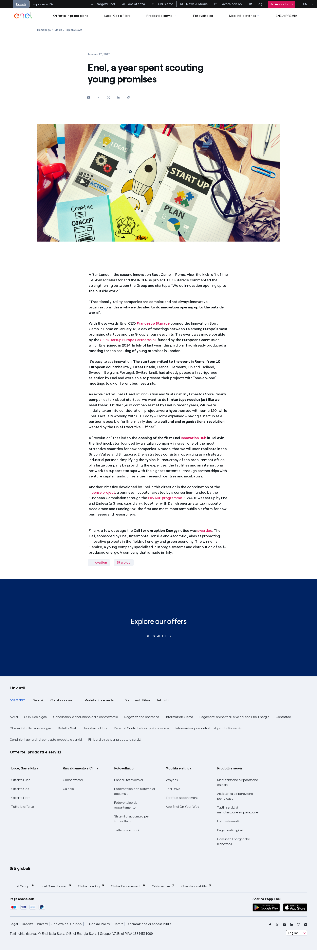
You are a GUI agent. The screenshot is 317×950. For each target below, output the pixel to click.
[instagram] (298, 924)
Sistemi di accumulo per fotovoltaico (131, 818)
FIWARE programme (165, 498)
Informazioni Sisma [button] (179, 717)
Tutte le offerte (22, 807)
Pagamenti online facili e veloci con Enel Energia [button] (234, 717)
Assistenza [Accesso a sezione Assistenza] (133, 4)
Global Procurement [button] (128, 886)
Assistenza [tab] (17, 700)
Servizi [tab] (38, 700)
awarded (204, 530)
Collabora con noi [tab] (63, 700)
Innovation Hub (193, 438)
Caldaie (68, 789)
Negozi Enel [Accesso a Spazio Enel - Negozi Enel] (102, 4)
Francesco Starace (153, 323)
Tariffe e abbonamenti (182, 798)
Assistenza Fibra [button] (96, 728)
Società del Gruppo (67, 924)
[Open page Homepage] (44, 29)
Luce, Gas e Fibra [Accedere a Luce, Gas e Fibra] (117, 16)
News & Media (194, 4)
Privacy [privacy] (42, 924)
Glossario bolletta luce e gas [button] (31, 728)
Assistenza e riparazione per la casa (235, 796)
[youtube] (284, 924)
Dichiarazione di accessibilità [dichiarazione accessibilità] (149, 924)
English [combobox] (293, 933)
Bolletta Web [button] (67, 728)
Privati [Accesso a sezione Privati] (21, 4)
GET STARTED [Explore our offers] (158, 636)
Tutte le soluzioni (126, 830)
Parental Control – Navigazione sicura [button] (141, 728)
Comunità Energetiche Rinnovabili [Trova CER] (233, 841)
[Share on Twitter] (108, 97)
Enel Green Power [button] (56, 886)
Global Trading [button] (91, 886)
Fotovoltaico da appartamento (125, 805)
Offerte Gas (20, 789)
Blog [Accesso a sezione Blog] (255, 4)
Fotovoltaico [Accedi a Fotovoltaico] (203, 16)
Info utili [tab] (163, 700)
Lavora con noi (228, 4)
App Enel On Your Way (182, 807)
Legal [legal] (14, 924)
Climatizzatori (73, 780)
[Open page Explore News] (74, 29)
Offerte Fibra (21, 798)
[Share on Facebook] (98, 97)
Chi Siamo (162, 4)
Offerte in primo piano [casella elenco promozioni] (70, 16)
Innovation (99, 562)
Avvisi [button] (14, 717)
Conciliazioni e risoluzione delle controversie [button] (85, 717)
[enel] (23, 15)
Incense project (102, 492)
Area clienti (281, 4)
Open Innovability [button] (196, 886)
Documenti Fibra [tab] (137, 700)
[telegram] (305, 924)
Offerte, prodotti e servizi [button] (35, 752)
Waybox (172, 780)
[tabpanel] (158, 728)
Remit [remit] (118, 924)
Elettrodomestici (229, 821)
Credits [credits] (27, 924)
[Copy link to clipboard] (128, 97)
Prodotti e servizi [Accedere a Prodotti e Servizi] (161, 16)
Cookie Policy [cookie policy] (99, 924)
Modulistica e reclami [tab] (101, 700)
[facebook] (270, 924)
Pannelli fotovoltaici (128, 780)
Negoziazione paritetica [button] (141, 717)
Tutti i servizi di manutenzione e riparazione (237, 810)
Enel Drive (173, 789)
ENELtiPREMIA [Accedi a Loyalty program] (286, 16)
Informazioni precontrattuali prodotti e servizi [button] (208, 728)
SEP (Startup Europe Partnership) (128, 340)
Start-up (124, 562)
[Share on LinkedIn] (118, 97)
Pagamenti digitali (230, 830)
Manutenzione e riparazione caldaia (237, 782)
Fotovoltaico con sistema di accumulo (134, 791)
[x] (277, 924)
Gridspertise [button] (163, 886)
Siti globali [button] (20, 868)
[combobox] (296, 932)
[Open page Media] (58, 29)
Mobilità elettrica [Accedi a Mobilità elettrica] (244, 16)
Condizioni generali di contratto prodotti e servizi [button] (46, 739)
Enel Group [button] (23, 886)
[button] (88, 97)
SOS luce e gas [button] (35, 717)
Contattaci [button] (284, 717)
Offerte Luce (20, 780)
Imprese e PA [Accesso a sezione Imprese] (43, 4)
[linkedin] (291, 924)
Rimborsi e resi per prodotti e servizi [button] (114, 739)
